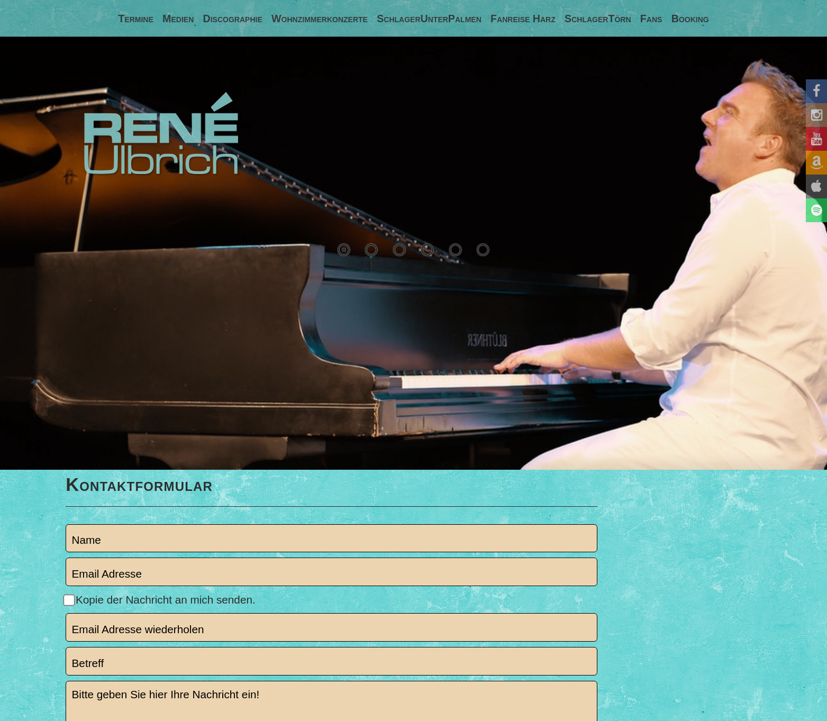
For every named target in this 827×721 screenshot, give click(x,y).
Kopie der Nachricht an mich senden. (166, 600)
